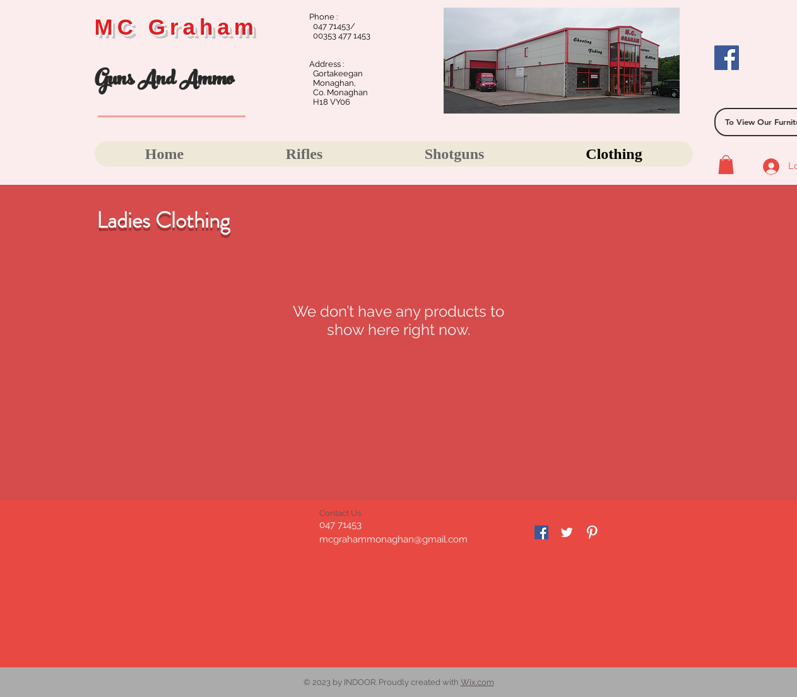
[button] (726, 164)
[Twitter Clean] (567, 532)
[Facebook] (726, 57)
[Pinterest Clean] (592, 532)
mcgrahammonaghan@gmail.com (393, 539)
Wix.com (477, 682)
